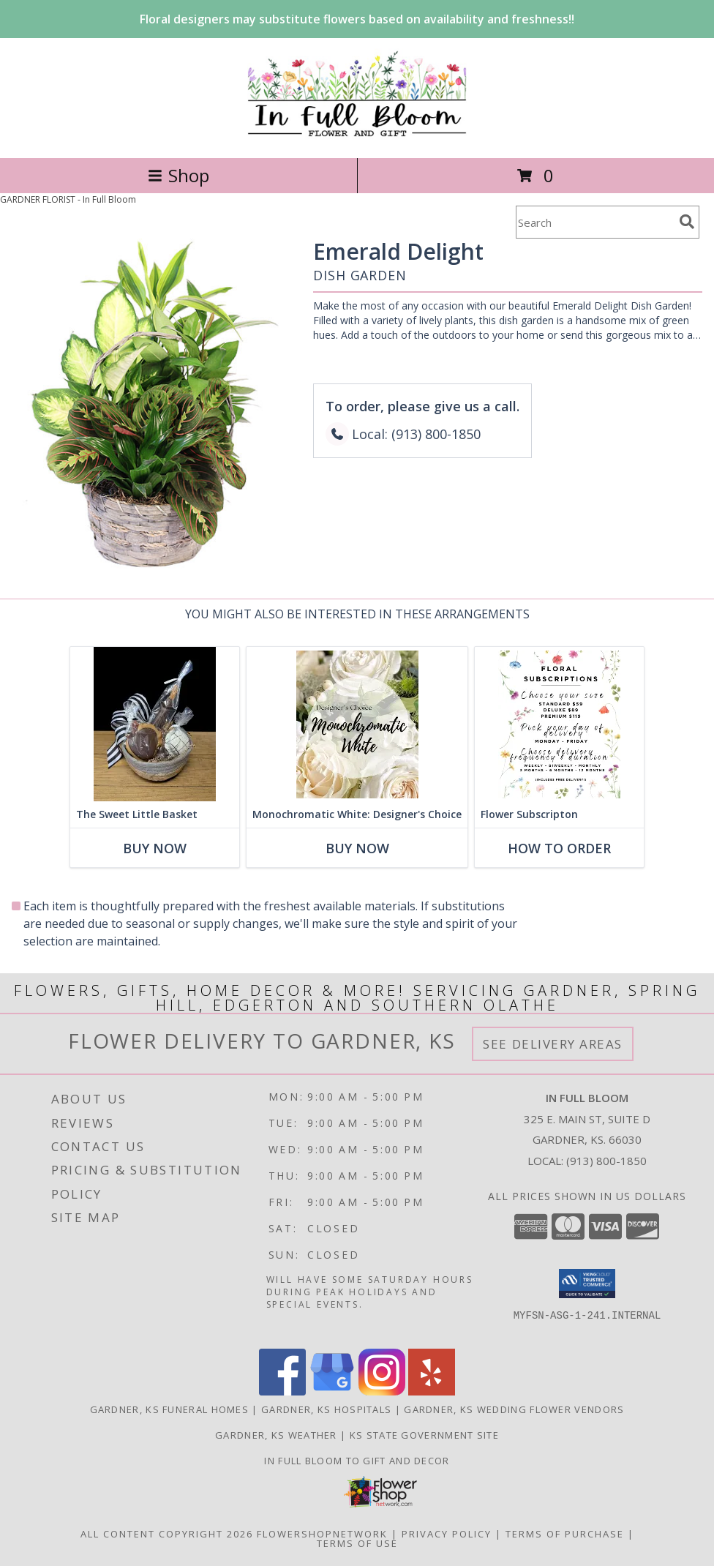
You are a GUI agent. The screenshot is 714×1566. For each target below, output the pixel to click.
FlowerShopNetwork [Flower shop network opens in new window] (322, 1533)
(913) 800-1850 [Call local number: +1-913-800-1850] (606, 1160)
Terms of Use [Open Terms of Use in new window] (357, 1543)
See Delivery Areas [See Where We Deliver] (553, 1043)
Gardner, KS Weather (276, 1435)
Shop (178, 175)
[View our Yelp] (431, 1391)
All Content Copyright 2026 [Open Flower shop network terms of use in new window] (166, 1533)
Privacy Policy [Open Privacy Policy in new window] (447, 1533)
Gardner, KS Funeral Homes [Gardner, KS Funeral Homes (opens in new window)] (169, 1409)
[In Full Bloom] (357, 136)
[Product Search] (594, 222)
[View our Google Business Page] (332, 1391)
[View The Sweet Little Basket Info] (154, 724)
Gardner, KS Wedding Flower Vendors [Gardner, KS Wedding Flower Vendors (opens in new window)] (514, 1409)
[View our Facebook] (282, 1391)
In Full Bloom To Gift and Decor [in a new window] (356, 1460)
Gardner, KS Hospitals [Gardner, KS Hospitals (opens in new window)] (326, 1409)
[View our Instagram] (381, 1391)
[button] (587, 1283)
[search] (687, 222)
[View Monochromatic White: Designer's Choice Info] (357, 724)
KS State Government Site (424, 1435)
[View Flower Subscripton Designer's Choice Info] (559, 724)
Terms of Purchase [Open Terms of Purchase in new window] (565, 1533)
